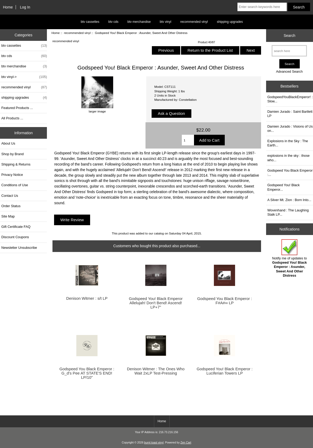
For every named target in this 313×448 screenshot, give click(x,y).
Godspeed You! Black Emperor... (283, 187)
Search (289, 35)
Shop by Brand (12, 154)
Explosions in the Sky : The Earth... (287, 143)
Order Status (10, 206)
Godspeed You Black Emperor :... (290, 172)
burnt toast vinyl (154, 442)
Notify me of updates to (289, 258)
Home (8, 7)
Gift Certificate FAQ (15, 227)
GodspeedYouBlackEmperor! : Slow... (290, 99)
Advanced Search (289, 71)
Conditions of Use (14, 185)
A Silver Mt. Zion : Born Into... (289, 200)
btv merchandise (139, 22)
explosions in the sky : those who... (288, 158)
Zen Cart (185, 442)
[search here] (289, 50)
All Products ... (12, 118)
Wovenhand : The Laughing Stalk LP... (288, 212)
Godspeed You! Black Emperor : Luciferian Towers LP (225, 371)
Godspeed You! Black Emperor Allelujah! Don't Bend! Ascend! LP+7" (156, 303)
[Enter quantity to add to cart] (188, 140)
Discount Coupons (15, 237)
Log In (25, 7)
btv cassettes (90, 22)
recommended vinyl (77, 32)
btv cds (113, 22)
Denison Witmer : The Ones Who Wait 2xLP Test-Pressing (155, 371)
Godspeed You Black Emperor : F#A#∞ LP (224, 301)
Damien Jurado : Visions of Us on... (290, 128)
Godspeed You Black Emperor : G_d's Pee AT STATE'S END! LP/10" (86, 373)
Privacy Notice (12, 175)
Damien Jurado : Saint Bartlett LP (289, 114)
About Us (8, 143)
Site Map (8, 216)
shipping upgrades (230, 22)
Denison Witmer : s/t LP (87, 298)
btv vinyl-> (24, 77)
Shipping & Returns (15, 164)
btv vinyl (165, 22)
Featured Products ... (17, 108)
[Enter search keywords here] (262, 7)
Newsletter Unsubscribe (19, 248)
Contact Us (9, 196)
